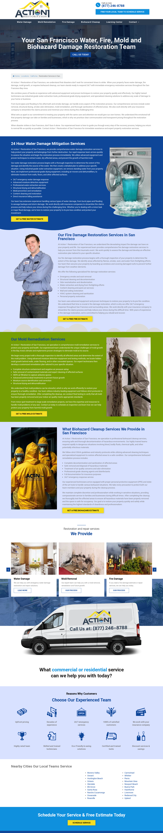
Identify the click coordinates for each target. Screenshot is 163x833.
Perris (127, 780)
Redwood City (130, 797)
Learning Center (114, 24)
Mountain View (131, 783)
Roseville (91, 800)
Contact (133, 24)
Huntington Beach (95, 780)
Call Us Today (80, 57)
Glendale (91, 786)
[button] (8, 572)
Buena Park (129, 789)
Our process (71, 593)
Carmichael (129, 775)
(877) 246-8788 (113, 5)
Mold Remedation (47, 24)
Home (16, 78)
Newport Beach (131, 786)
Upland (128, 800)
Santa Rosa (92, 792)
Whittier (128, 777)
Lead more (22, 593)
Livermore (129, 794)
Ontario (90, 783)
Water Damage (24, 24)
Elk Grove (91, 789)
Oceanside (91, 797)
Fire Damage (68, 24)
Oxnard (90, 777)
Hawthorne (129, 792)
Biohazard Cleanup (90, 24)
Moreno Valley (93, 775)
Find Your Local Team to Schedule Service (122, 12)
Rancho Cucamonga (96, 794)
